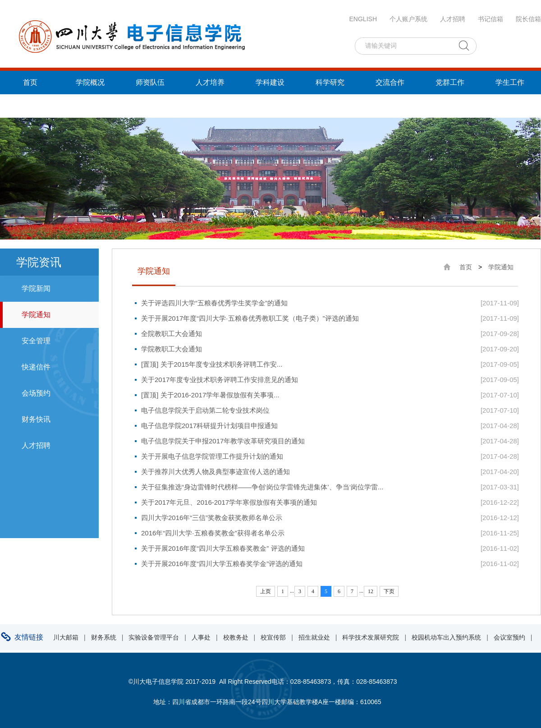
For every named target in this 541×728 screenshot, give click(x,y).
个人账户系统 (408, 19)
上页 (265, 591)
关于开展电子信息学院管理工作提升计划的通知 (212, 456)
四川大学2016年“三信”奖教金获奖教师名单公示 (211, 517)
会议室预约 (509, 637)
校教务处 (235, 637)
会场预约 (36, 393)
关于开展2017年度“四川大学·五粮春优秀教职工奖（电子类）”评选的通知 (250, 318)
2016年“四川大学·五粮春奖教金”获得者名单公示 (212, 533)
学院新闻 (36, 288)
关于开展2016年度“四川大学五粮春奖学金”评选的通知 (222, 563)
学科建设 (270, 82)
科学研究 (330, 82)
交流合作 (390, 82)
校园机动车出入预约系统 (446, 637)
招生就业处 (314, 637)
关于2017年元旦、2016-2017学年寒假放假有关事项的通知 (229, 502)
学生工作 (509, 82)
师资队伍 (150, 82)
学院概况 (90, 82)
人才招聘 (452, 19)
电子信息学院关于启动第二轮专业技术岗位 (205, 410)
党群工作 (450, 82)
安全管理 (36, 341)
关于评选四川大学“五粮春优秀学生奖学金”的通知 (214, 303)
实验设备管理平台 (153, 637)
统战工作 (30, 106)
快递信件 (36, 367)
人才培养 (210, 82)
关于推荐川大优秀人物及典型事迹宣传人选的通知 (215, 471)
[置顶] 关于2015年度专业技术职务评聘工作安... (211, 364)
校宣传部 (273, 637)
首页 (30, 82)
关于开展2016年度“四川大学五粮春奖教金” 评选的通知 (223, 548)
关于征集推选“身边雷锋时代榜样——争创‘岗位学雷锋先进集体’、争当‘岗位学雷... (262, 487)
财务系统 (103, 637)
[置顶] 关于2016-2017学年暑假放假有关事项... (210, 395)
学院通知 (36, 314)
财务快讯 (36, 419)
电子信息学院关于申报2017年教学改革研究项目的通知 (223, 441)
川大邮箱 (65, 637)
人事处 (201, 637)
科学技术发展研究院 (370, 637)
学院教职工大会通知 (171, 349)
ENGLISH (363, 19)
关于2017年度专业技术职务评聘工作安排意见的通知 (219, 379)
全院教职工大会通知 (171, 333)
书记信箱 (490, 19)
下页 (389, 591)
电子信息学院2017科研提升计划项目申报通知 (209, 425)
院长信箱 (528, 19)
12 (370, 591)
